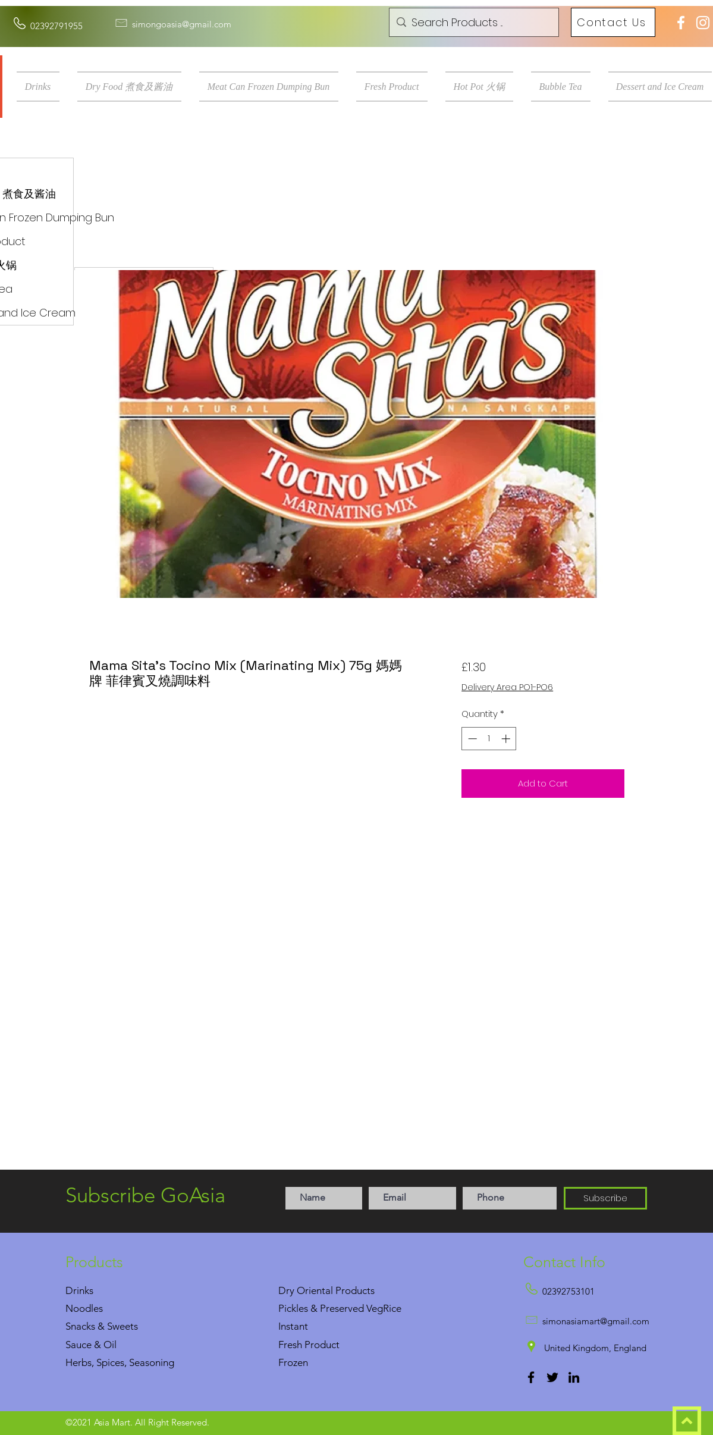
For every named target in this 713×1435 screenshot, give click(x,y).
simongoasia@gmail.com (181, 24)
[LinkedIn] (574, 1377)
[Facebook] (531, 1377)
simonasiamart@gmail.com (595, 1321)
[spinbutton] (489, 739)
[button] (42, 86)
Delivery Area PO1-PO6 (507, 687)
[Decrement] (471, 739)
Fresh (290, 1345)
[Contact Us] (613, 22)
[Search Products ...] (472, 22)
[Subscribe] (605, 1198)
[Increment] (507, 739)
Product (322, 1345)
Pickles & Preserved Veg (330, 1308)
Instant (293, 1326)
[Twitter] (552, 1377)
